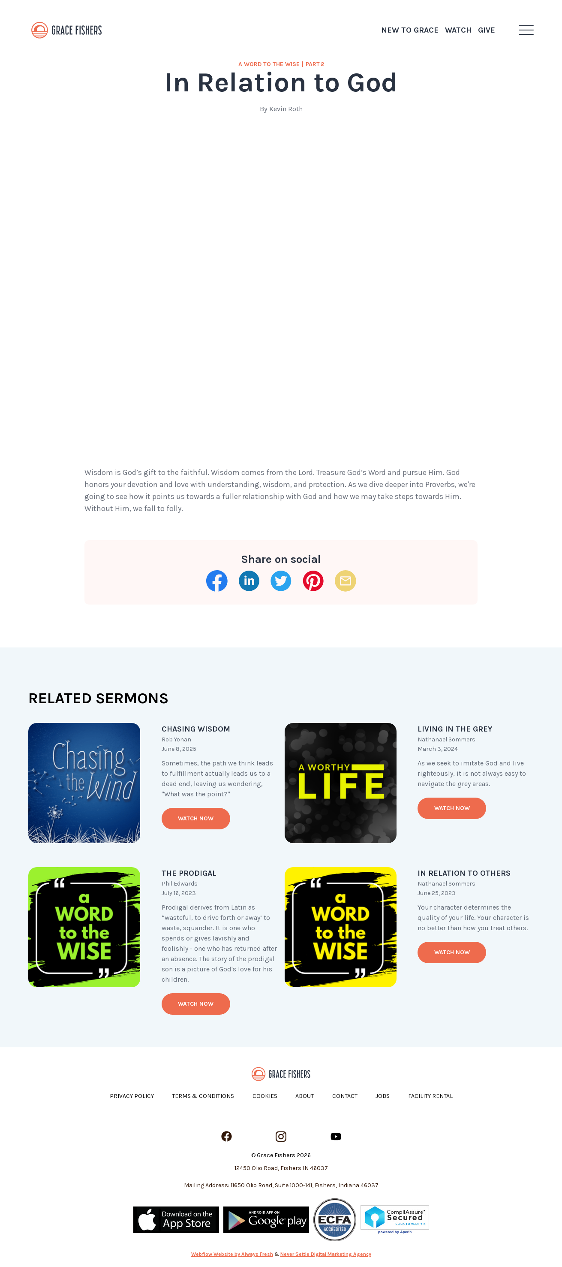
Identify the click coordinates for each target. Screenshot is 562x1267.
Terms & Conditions (203, 1096)
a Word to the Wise (269, 64)
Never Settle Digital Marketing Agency (325, 1254)
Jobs (383, 1096)
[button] (526, 30)
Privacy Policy (132, 1096)
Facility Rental (430, 1096)
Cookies (264, 1096)
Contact (345, 1096)
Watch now (195, 818)
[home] (66, 30)
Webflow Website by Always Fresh (232, 1254)
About (304, 1096)
